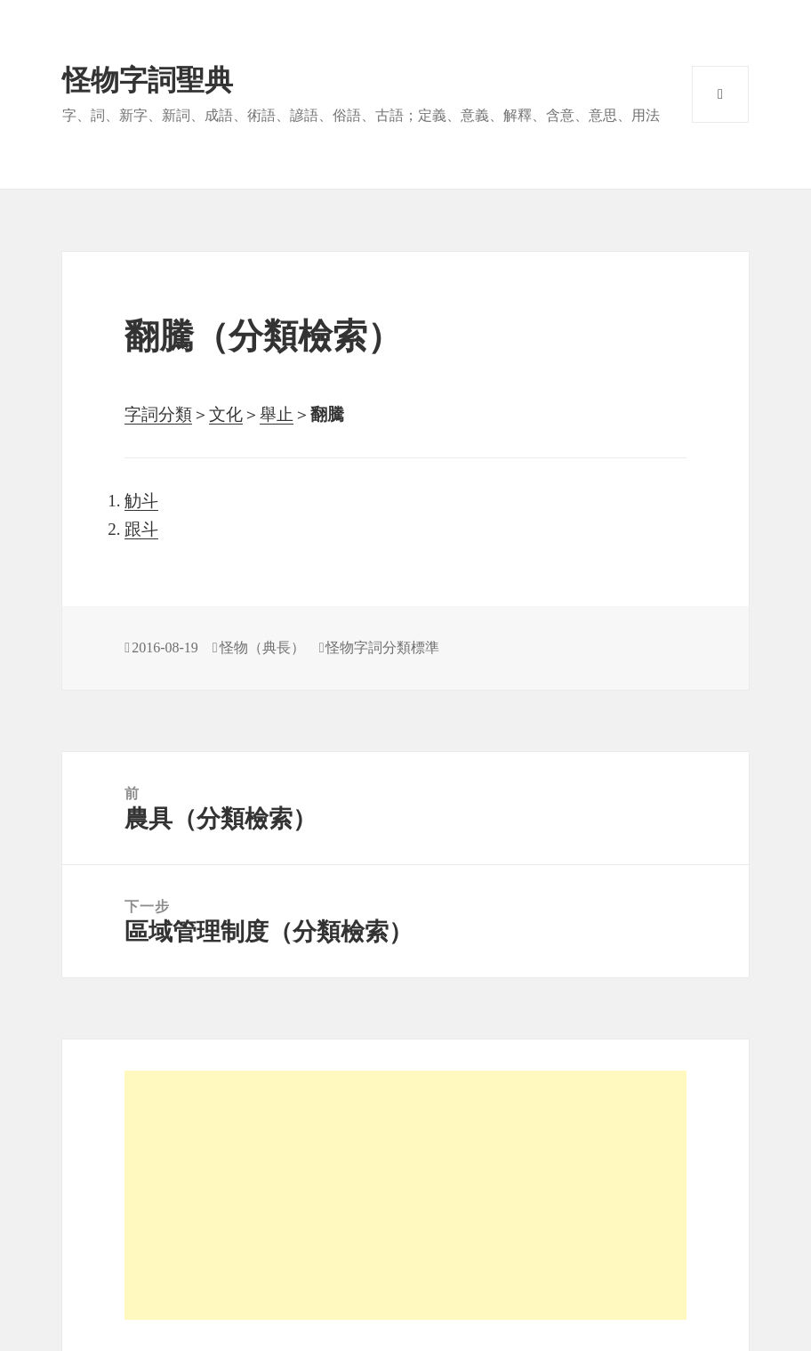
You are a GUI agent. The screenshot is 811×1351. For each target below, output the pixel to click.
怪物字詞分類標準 (382, 647)
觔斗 (141, 500)
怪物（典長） (262, 647)
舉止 (276, 414)
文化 (226, 414)
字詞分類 (158, 414)
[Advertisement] (405, 1195)
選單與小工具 (720, 94)
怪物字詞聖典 (147, 80)
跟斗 (141, 529)
